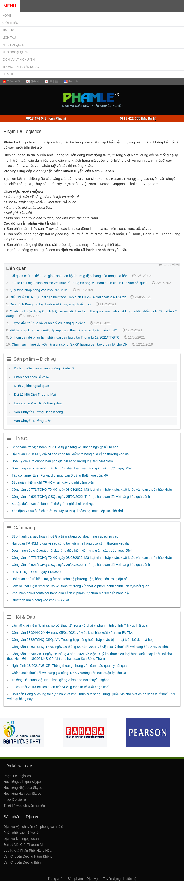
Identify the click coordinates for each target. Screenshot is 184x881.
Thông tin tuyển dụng (20, 67)
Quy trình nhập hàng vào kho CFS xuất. (39, 290)
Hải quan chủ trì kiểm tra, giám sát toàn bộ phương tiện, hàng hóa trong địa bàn (69, 276)
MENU (10, 6)
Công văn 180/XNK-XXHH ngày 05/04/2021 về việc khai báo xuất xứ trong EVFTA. (72, 632)
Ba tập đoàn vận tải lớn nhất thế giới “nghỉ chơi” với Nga (53, 504)
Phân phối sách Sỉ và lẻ (31, 377)
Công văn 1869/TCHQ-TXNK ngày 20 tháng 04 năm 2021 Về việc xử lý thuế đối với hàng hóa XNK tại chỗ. (90, 647)
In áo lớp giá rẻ (15, 799)
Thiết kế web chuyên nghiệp (24, 805)
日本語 (51, 81)
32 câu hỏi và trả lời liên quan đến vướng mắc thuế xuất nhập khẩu (61, 687)
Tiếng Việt (11, 81)
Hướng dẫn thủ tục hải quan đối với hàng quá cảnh (48, 323)
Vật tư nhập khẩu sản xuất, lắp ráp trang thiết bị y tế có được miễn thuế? (63, 330)
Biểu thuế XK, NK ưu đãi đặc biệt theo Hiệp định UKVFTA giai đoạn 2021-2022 (68, 297)
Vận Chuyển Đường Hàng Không (38, 412)
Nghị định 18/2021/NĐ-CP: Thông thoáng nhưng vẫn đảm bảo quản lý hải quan (70, 666)
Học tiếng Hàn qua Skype (22, 793)
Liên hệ (8, 74)
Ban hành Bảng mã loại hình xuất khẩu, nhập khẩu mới (50, 304)
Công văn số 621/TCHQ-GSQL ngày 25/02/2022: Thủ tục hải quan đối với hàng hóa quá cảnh (81, 497)
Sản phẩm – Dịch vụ (83, 879)
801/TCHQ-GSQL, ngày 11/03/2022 (38, 572)
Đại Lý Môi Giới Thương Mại (35, 394)
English (71, 81)
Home (6, 15)
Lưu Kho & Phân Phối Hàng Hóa (38, 403)
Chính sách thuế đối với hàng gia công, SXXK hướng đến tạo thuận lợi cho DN (69, 344)
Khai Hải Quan (13, 45)
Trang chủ (55, 879)
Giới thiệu (10, 23)
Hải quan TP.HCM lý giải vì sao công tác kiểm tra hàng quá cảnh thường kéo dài (71, 454)
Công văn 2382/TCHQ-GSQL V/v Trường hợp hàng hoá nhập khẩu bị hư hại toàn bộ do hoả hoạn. (84, 640)
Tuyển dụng (112, 879)
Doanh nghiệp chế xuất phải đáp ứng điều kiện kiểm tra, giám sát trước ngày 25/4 (72, 468)
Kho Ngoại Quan (15, 52)
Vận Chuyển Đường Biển (32, 421)
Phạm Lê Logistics (17, 776)
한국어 (32, 81)
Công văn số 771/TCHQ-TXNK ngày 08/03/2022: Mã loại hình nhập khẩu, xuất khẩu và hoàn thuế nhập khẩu (92, 489)
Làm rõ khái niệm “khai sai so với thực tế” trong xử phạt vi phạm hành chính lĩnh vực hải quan (79, 283)
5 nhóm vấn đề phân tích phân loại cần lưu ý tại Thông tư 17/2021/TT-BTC (64, 337)
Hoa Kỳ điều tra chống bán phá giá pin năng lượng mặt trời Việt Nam (62, 461)
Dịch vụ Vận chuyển (18, 59)
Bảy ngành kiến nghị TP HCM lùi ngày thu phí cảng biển (53, 482)
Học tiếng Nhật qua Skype (23, 788)
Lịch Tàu (9, 37)
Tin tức (8, 30)
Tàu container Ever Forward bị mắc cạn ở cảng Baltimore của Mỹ (60, 475)
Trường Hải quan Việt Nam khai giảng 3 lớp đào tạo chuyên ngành (61, 680)
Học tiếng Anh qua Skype (22, 782)
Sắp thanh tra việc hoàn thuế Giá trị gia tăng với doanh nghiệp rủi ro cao (65, 447)
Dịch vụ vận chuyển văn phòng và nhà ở (44, 368)
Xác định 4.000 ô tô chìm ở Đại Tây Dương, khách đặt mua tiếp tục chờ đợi (67, 511)
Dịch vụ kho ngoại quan (31, 386)
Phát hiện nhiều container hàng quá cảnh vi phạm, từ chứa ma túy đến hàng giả (70, 593)
